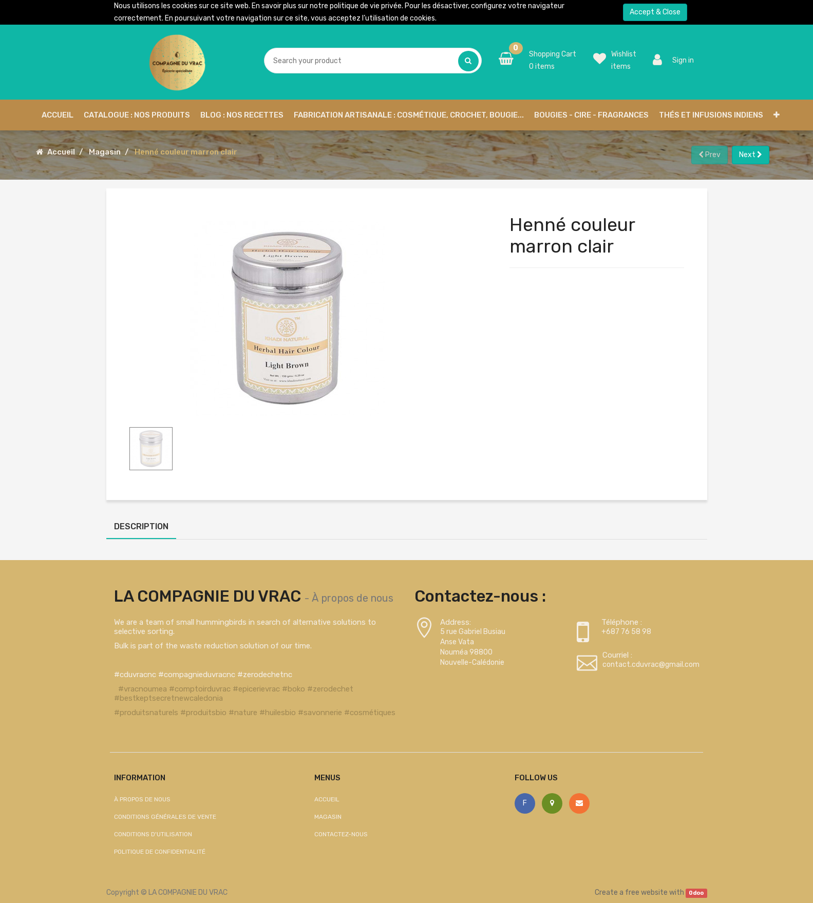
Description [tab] (141, 526)
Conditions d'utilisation (153, 834)
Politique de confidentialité (159, 851)
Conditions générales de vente (165, 816)
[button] (776, 115)
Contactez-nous (341, 834)
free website (646, 892)
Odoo (696, 893)
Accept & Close (655, 12)
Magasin (105, 152)
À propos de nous (352, 598)
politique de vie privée (366, 6)
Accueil (61, 152)
